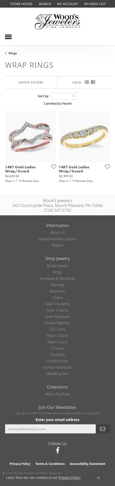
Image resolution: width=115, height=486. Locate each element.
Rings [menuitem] (57, 272)
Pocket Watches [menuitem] (57, 322)
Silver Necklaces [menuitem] (57, 316)
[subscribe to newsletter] (103, 429)
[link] (20, 4)
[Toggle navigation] (8, 37)
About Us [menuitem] (57, 232)
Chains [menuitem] (57, 297)
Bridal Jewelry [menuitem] (57, 265)
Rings (13, 53)
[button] (44, 4)
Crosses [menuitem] (57, 348)
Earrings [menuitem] (57, 284)
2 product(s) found (57, 103)
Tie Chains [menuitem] (57, 329)
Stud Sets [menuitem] (57, 354)
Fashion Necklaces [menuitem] (57, 367)
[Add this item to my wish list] (52, 167)
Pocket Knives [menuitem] (57, 361)
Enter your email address (57, 419)
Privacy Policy (20, 464)
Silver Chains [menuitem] (57, 341)
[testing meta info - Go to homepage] (57, 21)
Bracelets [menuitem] (57, 291)
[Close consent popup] (98, 477)
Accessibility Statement (87, 464)
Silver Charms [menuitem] (57, 310)
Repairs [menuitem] (58, 245)
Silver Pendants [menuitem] (57, 303)
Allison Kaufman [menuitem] (57, 394)
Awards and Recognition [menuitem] (57, 238)
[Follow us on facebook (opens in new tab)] (58, 450)
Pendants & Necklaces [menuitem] (57, 278)
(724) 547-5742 (57, 210)
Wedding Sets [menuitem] (58, 373)
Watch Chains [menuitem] (57, 335)
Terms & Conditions (50, 464)
